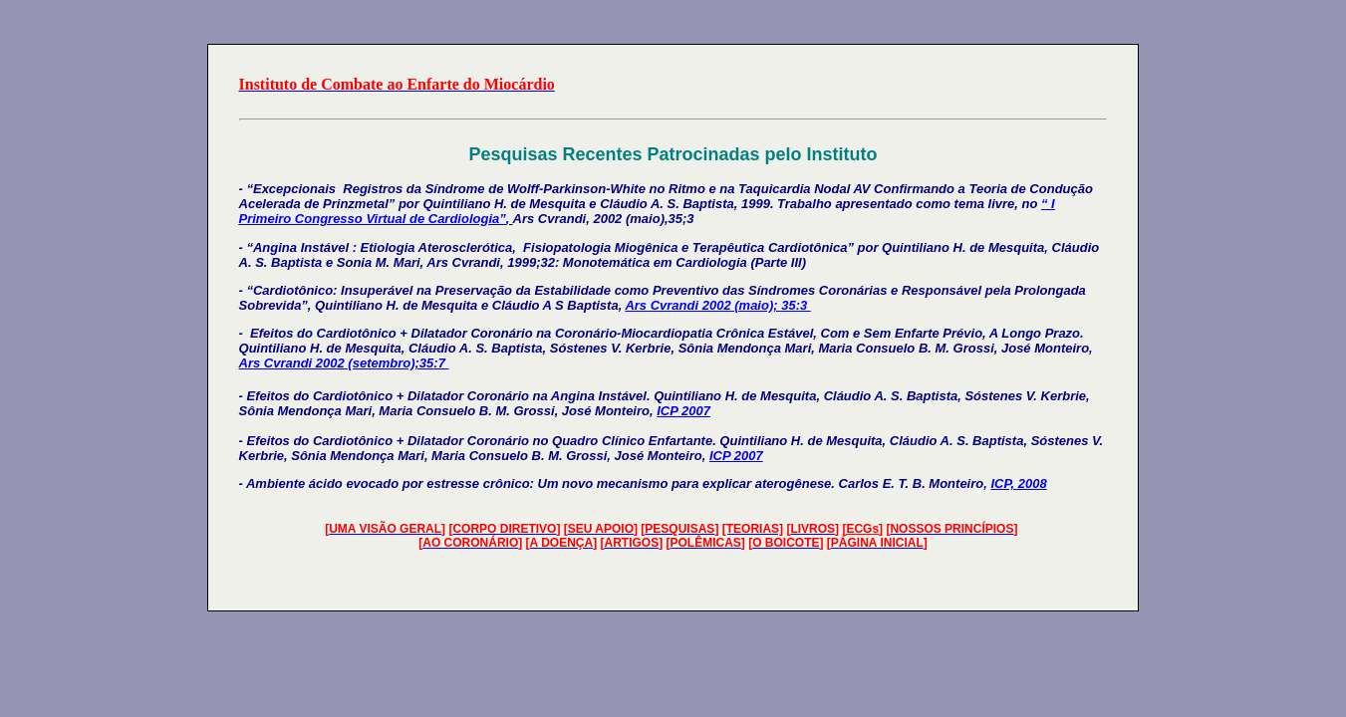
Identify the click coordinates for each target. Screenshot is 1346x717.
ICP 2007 (683, 410)
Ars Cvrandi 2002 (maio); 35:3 (717, 305)
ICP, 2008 (1018, 483)
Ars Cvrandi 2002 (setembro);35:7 (344, 363)
